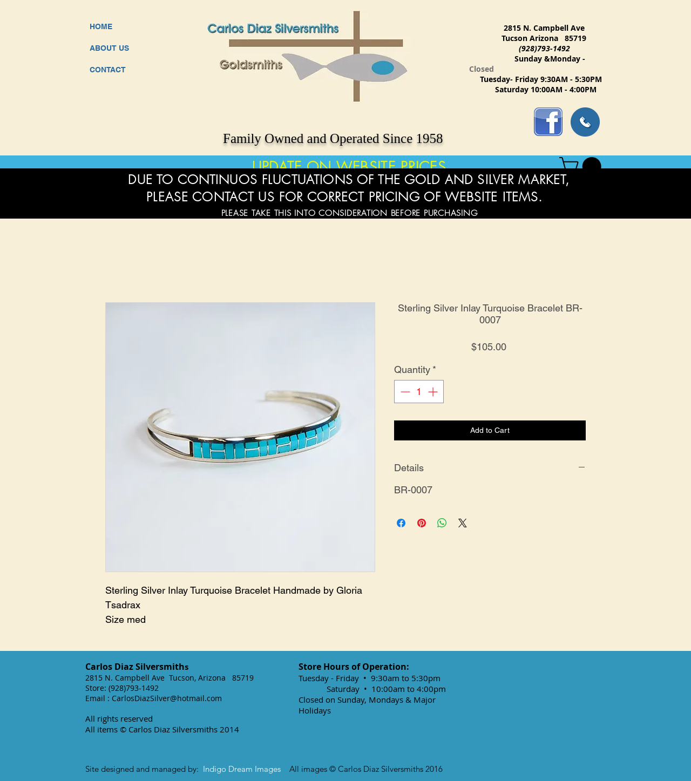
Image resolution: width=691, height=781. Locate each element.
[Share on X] (462, 523)
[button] (582, 166)
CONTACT (108, 69)
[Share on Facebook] (401, 523)
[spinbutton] (418, 392)
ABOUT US (109, 48)
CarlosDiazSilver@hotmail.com (167, 698)
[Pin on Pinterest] (421, 523)
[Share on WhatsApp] (442, 523)
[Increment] (433, 392)
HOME (101, 26)
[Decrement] (404, 392)
